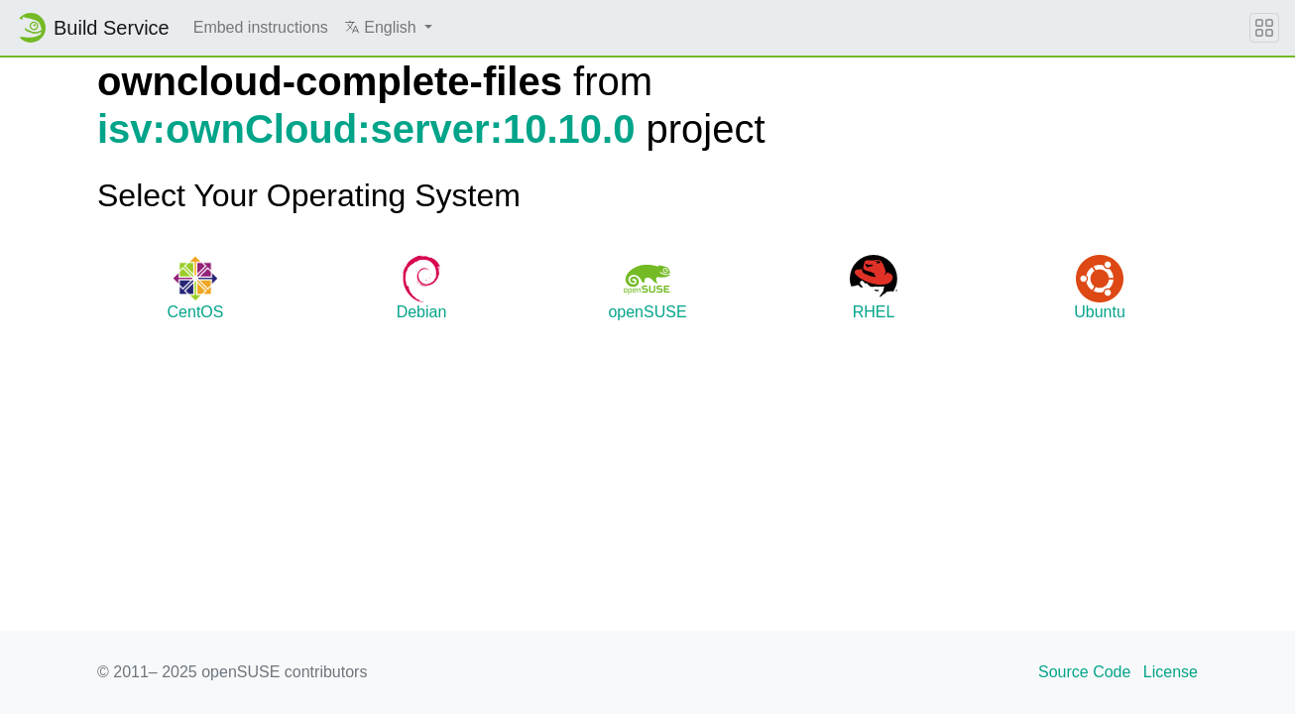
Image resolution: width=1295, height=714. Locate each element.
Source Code (1084, 671)
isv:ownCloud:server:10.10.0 (366, 129)
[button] (388, 28)
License (1170, 671)
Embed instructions (260, 27)
